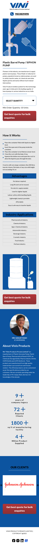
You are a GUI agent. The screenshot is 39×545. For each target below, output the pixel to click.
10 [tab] (31, 490)
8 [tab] (25, 490)
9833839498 (22, 14)
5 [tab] (17, 490)
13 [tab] (18, 493)
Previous (1, 485)
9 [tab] (28, 490)
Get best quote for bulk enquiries (17, 116)
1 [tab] (5, 490)
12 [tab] (15, 493)
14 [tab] (21, 493)
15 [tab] (24, 493)
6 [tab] (19, 490)
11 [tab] (34, 490)
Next (38, 485)
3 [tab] (11, 490)
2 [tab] (8, 490)
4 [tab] (14, 490)
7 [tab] (22, 490)
